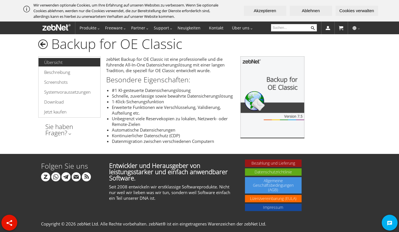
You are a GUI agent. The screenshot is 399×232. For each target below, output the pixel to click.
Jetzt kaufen (55, 112)
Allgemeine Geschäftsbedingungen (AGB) (273, 185)
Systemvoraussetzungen (67, 92)
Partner (138, 28)
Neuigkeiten (189, 28)
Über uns (240, 28)
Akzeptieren (265, 10)
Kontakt (216, 28)
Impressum (273, 207)
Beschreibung (57, 72)
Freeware (114, 28)
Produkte (88, 28)
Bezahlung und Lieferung (273, 163)
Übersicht (53, 62)
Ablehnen (311, 10)
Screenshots (56, 82)
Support (161, 28)
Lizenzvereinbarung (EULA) (273, 198)
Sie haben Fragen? (59, 129)
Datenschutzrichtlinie (273, 172)
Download (54, 102)
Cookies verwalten (356, 10)
